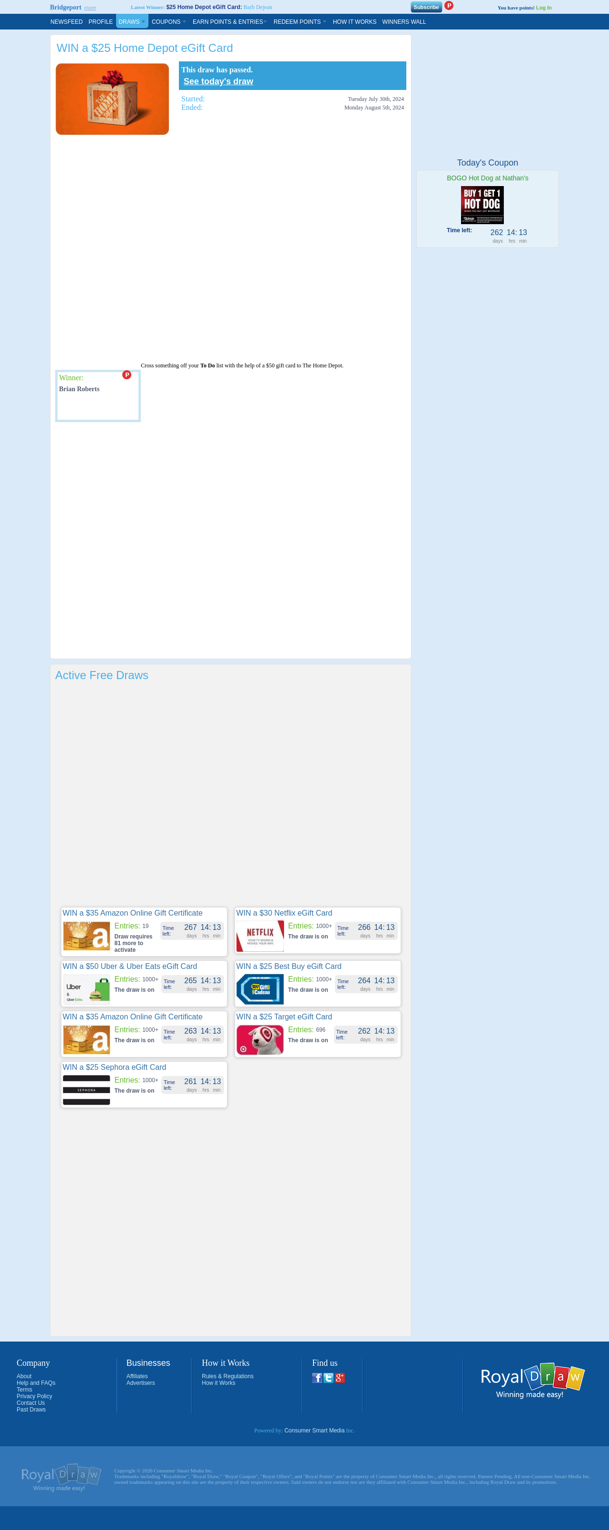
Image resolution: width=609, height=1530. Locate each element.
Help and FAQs (36, 1383)
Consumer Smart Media (315, 1430)
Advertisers (141, 1383)
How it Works (218, 1383)
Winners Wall (404, 22)
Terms (24, 1389)
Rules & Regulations (228, 1376)
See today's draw (218, 81)
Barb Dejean (258, 7)
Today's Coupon (488, 163)
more (90, 7)
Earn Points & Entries (230, 22)
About (24, 1376)
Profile (100, 22)
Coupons (169, 22)
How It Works (355, 22)
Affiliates (137, 1376)
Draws (132, 22)
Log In (544, 7)
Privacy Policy (34, 1396)
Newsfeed (66, 22)
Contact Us (31, 1403)
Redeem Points (300, 22)
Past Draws (31, 1409)
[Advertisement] (107, 248)
